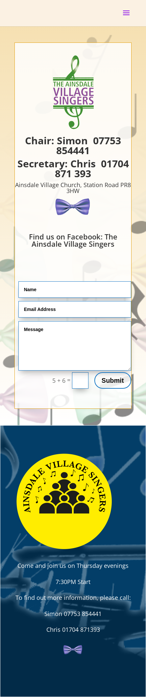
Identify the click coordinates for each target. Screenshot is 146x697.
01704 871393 (81, 629)
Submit (113, 380)
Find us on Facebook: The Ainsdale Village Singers (73, 240)
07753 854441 (88, 145)
